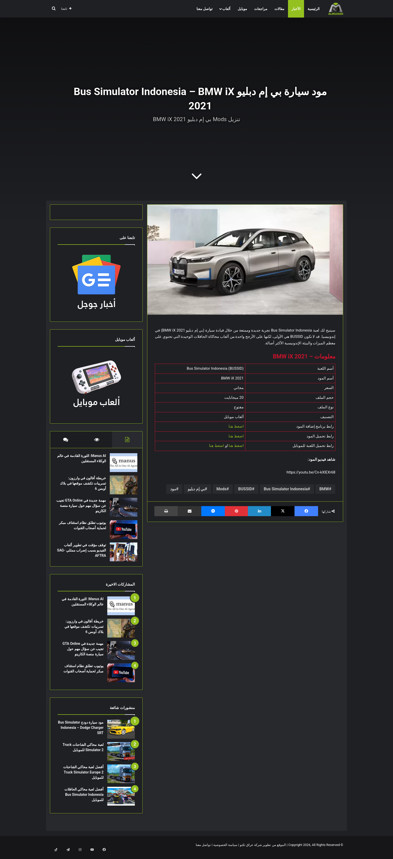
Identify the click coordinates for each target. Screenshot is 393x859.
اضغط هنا (236, 426)
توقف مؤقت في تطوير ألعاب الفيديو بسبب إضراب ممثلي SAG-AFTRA (82, 552)
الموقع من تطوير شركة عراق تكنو (263, 850)
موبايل (242, 9)
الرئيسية (314, 9)
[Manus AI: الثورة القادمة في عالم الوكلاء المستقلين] (121, 465)
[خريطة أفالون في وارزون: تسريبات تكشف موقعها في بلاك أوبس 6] (121, 487)
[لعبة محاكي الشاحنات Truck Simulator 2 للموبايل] (121, 756)
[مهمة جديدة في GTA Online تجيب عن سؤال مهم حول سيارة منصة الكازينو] (121, 509)
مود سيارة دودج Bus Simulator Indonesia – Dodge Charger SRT (81, 732)
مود (173, 489)
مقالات (279, 9)
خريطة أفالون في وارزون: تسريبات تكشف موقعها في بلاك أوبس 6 (84, 486)
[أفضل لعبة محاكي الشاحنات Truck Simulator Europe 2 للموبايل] (121, 778)
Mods (222, 489)
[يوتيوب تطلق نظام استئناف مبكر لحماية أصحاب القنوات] (121, 532)
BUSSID (245, 489)
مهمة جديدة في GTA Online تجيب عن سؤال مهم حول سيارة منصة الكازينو (83, 508)
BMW (324, 489)
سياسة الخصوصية (225, 850)
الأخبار (296, 9)
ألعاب (226, 9)
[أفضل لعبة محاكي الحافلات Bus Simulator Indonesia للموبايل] (121, 801)
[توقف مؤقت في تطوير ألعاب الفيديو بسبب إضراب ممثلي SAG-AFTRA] (121, 554)
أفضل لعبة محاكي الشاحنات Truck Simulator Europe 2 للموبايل (83, 777)
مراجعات (260, 9)
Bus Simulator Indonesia (286, 489)
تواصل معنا (205, 9)
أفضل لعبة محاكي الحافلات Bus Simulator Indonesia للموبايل (84, 799)
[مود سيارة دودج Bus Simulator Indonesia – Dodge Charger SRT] (121, 734)
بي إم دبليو (196, 489)
